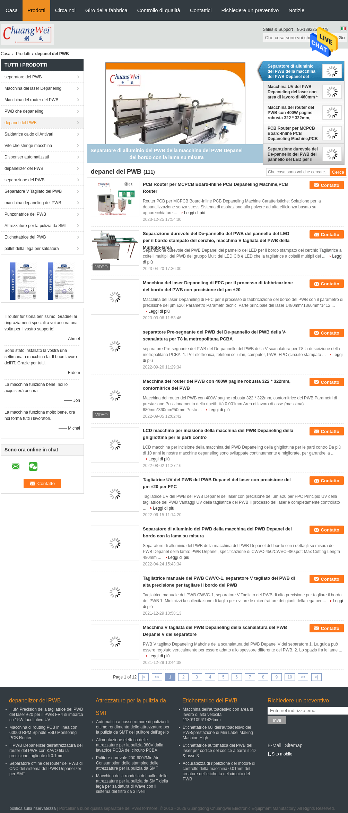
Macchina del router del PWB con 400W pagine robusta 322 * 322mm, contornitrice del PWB (291, 112)
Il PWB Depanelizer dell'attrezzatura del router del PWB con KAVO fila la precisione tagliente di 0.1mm (45, 750)
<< (157, 677)
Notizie (296, 10)
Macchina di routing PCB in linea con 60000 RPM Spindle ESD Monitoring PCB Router (43, 732)
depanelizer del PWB (24, 168)
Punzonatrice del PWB (25, 214)
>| (316, 677)
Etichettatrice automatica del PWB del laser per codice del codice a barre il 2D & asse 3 (219, 750)
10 (289, 677)
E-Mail (274, 745)
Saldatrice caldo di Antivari (29, 134)
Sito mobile (280, 754)
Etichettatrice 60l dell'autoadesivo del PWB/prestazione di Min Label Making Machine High (218, 732)
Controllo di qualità (158, 10)
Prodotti (36, 10)
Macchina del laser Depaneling (33, 88)
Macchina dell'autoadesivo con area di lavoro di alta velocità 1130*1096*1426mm (218, 714)
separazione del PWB (24, 180)
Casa (12, 10)
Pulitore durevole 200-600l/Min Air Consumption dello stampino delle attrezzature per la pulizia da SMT (127, 763)
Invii (277, 720)
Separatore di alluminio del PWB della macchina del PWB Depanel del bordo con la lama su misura (291, 71)
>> (303, 677)
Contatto (330, 185)
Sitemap (293, 745)
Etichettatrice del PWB (25, 237)
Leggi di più (194, 212)
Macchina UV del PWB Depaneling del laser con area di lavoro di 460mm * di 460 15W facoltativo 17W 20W (293, 92)
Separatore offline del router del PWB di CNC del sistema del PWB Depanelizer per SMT (45, 768)
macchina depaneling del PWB (33, 202)
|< (143, 677)
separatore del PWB (23, 77)
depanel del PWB (21, 122)
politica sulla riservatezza (33, 808)
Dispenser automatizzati (27, 157)
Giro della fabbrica (106, 10)
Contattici (201, 10)
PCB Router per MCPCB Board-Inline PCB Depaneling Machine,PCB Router (293, 133)
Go (341, 37)
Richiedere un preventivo (250, 10)
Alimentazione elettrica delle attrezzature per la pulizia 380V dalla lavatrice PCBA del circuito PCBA (129, 745)
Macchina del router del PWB (31, 99)
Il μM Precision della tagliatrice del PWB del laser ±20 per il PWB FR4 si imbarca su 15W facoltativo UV (46, 714)
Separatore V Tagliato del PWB (33, 191)
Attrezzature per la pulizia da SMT (36, 225)
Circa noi (65, 10)
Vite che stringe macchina (28, 145)
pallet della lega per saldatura (32, 248)
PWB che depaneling (24, 111)
